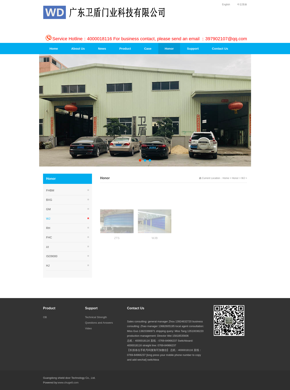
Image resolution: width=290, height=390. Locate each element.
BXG (49, 199)
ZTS (117, 248)
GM (48, 209)
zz (47, 246)
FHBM (50, 190)
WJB (155, 248)
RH (48, 228)
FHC (49, 237)
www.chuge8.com (68, 382)
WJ (243, 178)
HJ (48, 265)
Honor (235, 178)
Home (225, 178)
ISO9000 (51, 256)
